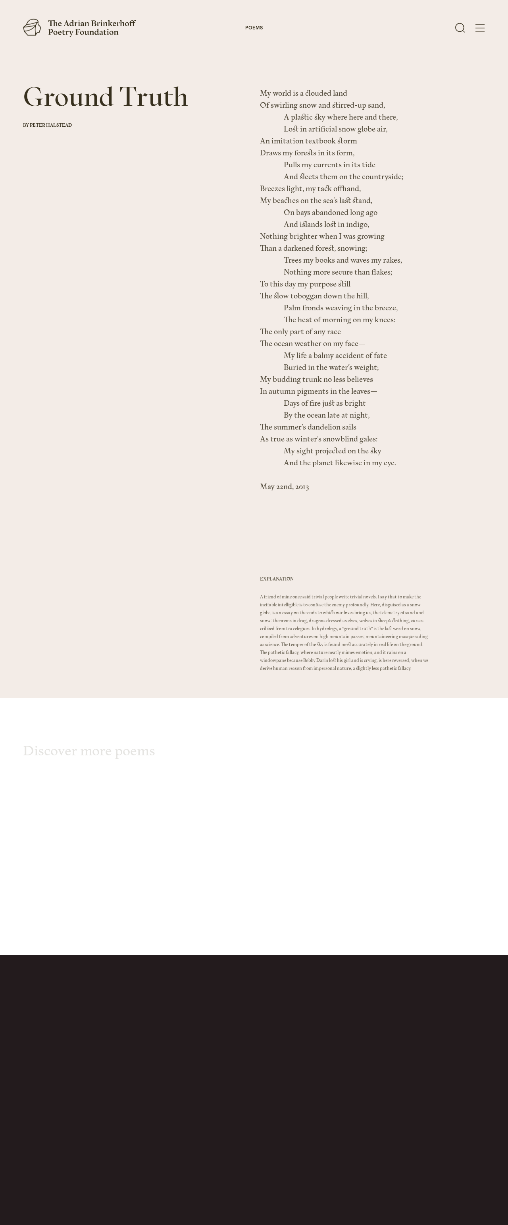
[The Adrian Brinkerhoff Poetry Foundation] (81, 28)
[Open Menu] (480, 28)
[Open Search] (460, 28)
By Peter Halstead (47, 125)
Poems (254, 28)
